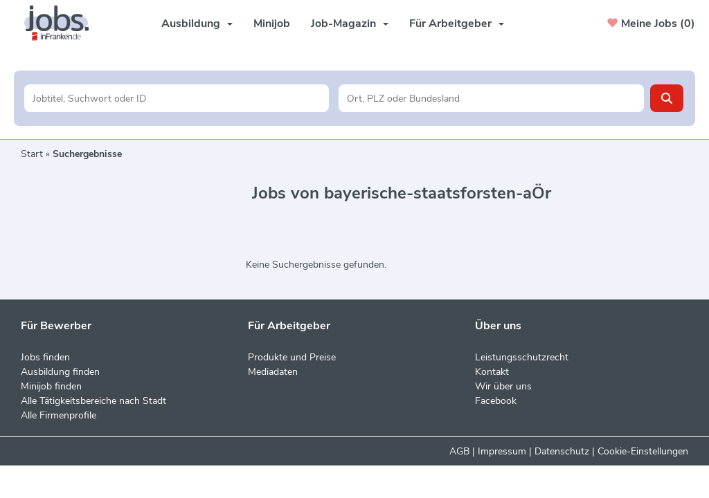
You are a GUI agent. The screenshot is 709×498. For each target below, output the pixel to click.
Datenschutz (562, 451)
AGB (459, 451)
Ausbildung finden (60, 371)
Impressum (502, 451)
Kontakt (492, 371)
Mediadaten (273, 371)
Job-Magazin (349, 23)
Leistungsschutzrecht (521, 357)
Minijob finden (51, 386)
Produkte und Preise (292, 357)
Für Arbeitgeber (456, 23)
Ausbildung (197, 23)
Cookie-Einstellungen (643, 451)
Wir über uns (503, 386)
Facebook (496, 400)
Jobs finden (45, 357)
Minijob (271, 23)
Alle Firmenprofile (58, 415)
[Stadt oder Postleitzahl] (491, 98)
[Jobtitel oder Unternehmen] (177, 98)
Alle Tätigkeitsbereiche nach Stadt (93, 400)
